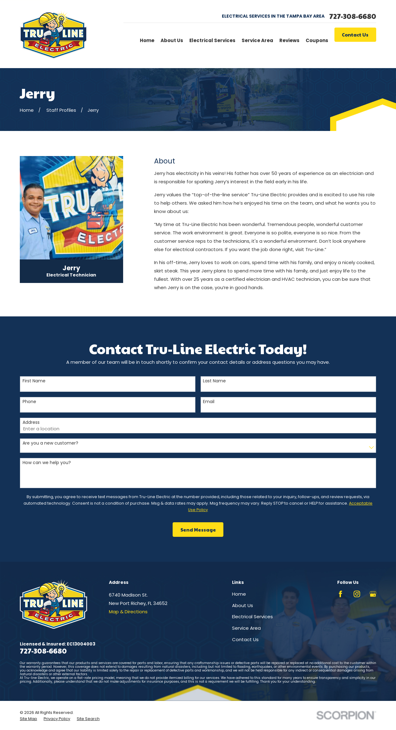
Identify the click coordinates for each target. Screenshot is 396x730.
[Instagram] (357, 594)
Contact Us (355, 34)
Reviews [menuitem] (289, 40)
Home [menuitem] (147, 40)
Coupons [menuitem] (317, 40)
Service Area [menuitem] (257, 40)
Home (239, 594)
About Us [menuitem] (172, 40)
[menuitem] (28, 719)
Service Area (246, 628)
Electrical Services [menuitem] (212, 40)
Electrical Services (252, 616)
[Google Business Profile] (373, 594)
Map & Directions (128, 611)
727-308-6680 (352, 16)
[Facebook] (340, 594)
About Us (242, 605)
